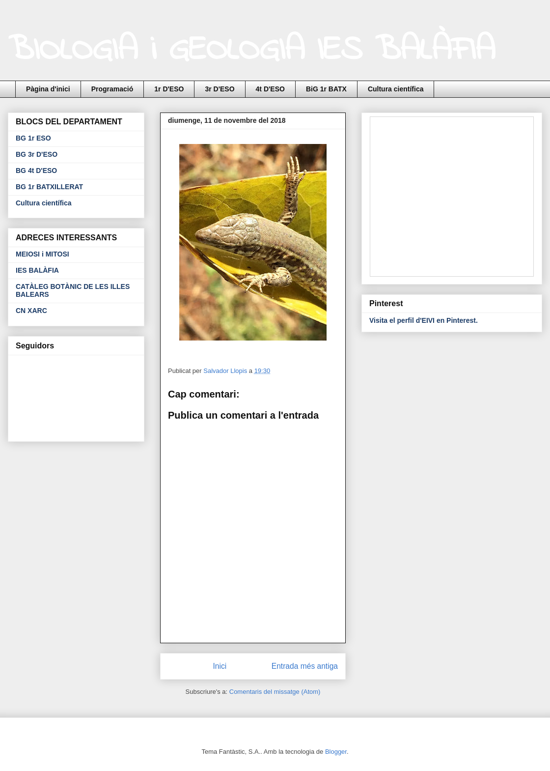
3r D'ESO (219, 89)
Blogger (336, 751)
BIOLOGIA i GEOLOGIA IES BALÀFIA (251, 51)
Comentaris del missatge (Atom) (275, 691)
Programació (112, 89)
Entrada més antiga (305, 666)
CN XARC (31, 310)
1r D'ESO (169, 89)
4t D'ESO (270, 89)
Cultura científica (396, 89)
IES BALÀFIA (37, 270)
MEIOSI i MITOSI (42, 254)
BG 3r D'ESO (36, 154)
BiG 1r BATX (326, 89)
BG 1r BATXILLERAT (49, 187)
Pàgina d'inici (48, 89)
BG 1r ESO (33, 138)
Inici (220, 666)
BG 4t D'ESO (36, 170)
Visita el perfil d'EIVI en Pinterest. (423, 320)
